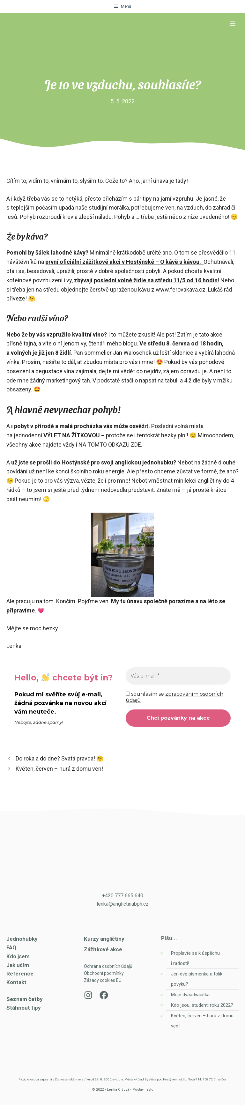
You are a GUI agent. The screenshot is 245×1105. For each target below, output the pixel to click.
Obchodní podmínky (104, 973)
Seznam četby (24, 999)
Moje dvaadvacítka (190, 994)
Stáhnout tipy (23, 1008)
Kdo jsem (18, 956)
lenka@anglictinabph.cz (123, 904)
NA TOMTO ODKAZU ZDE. (110, 444)
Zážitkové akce (103, 949)
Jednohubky (22, 939)
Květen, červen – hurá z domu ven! (59, 768)
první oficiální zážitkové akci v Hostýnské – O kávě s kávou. (123, 261)
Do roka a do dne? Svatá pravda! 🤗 (60, 758)
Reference (19, 973)
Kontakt (16, 982)
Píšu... (169, 938)
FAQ (11, 947)
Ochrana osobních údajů (108, 966)
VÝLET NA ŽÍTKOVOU (71, 435)
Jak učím (17, 965)
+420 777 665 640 (122, 896)
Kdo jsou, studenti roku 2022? (202, 1005)
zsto (149, 1089)
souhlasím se (174, 697)
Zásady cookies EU (103, 980)
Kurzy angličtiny (104, 939)
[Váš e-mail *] (178, 676)
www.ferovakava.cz (180, 289)
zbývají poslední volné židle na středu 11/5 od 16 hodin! (146, 280)
